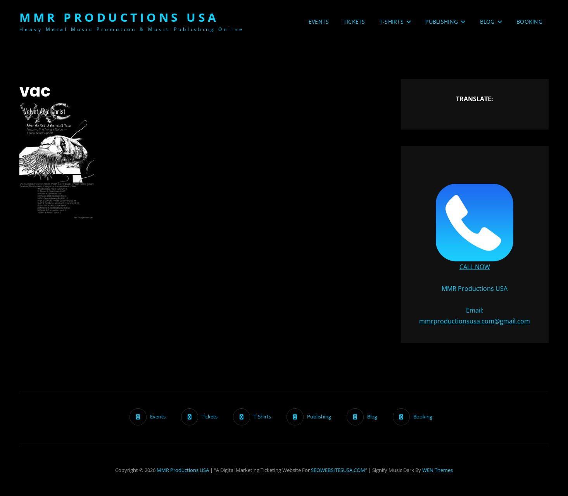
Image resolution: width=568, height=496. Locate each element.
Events (319, 21)
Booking (529, 21)
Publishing (441, 21)
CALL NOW (474, 267)
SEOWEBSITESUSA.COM (338, 470)
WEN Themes (437, 470)
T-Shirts (392, 21)
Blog (487, 21)
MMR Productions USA (119, 17)
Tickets (354, 21)
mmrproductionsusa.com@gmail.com (474, 321)
